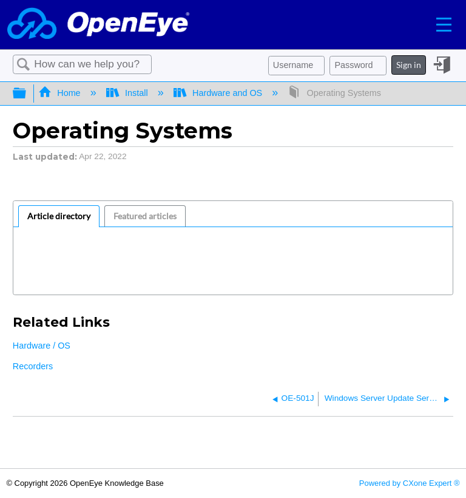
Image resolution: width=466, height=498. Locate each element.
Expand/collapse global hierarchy (27, 93)
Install (128, 93)
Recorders (33, 366)
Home (60, 93)
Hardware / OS (41, 345)
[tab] (59, 216)
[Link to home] (98, 24)
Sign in (408, 65)
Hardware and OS (219, 93)
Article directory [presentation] (58, 216)
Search (24, 64)
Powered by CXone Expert (409, 483)
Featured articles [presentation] (145, 216)
